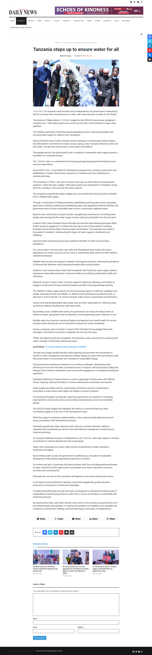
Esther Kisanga (66, 56)
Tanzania (21, 21)
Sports (116, 21)
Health (89, 21)
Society (56, 21)
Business (66, 21)
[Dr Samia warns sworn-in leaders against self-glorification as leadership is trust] (106, 557)
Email (35, 627)
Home (12, 21)
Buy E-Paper (126, 21)
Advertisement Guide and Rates (20, 27)
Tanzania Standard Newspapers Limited (49, 651)
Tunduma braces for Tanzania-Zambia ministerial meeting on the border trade (45, 569)
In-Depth (97, 21)
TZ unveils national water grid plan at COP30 (65, 347)
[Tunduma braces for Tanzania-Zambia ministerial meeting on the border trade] (46, 557)
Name (35, 619)
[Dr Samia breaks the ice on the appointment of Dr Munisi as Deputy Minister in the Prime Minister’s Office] (76, 557)
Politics (46, 21)
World (39, 21)
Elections (31, 21)
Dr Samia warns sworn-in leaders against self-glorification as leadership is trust (104, 569)
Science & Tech (79, 21)
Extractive (106, 21)
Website (80, 627)
